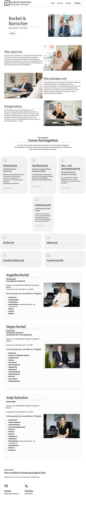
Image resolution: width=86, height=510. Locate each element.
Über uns (60, 3)
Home (53, 3)
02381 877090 (29, 493)
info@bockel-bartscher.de (11, 493)
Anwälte (68, 3)
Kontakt (77, 3)
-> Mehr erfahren (7, 188)
